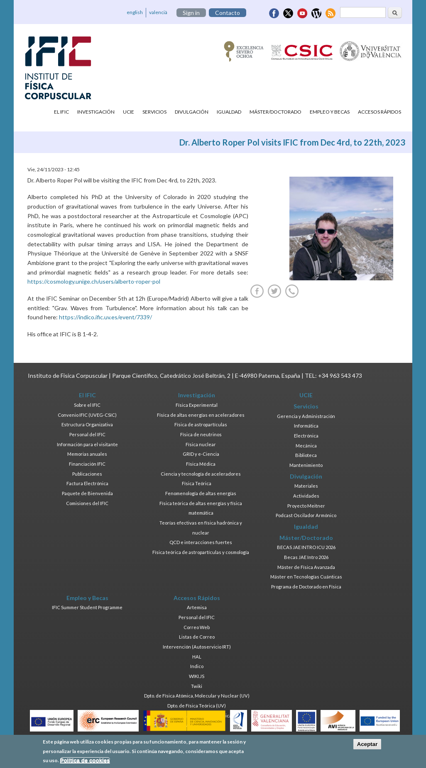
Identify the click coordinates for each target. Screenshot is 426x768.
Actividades (306, 495)
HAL (196, 656)
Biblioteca (306, 455)
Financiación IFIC (87, 464)
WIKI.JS (196, 676)
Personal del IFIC (87, 434)
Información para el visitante (87, 444)
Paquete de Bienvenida (87, 493)
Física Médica (200, 464)
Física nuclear (201, 444)
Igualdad (229, 112)
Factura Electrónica (87, 483)
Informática (306, 425)
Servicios (154, 112)
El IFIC (61, 112)
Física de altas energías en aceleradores (201, 415)
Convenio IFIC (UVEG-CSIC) (87, 415)
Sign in (191, 12)
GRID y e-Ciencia (201, 454)
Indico (196, 666)
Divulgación (191, 112)
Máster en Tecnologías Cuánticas (306, 576)
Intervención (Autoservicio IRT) (197, 646)
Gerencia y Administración (306, 416)
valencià (158, 12)
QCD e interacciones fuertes (200, 542)
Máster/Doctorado (275, 112)
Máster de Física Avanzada (306, 567)
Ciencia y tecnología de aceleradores (201, 473)
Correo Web (197, 627)
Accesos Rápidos (379, 112)
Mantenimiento (306, 465)
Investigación (96, 112)
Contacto (227, 12)
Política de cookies (85, 763)
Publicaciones (87, 473)
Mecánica (306, 445)
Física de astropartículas (200, 424)
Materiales (306, 486)
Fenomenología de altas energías (200, 493)
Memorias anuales (87, 454)
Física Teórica (196, 483)
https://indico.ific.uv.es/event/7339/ (105, 317)
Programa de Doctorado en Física (306, 586)
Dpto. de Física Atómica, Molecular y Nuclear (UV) (197, 695)
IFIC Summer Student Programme (87, 607)
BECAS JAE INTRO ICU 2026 (306, 547)
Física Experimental (197, 405)
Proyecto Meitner (306, 505)
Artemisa (197, 607)
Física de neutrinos (201, 434)
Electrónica (306, 435)
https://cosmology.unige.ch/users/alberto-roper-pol (93, 281)
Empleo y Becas (330, 112)
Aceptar (367, 747)
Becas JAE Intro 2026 (306, 557)
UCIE (128, 112)
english (135, 12)
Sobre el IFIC (87, 405)
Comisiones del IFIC (87, 503)
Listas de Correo (197, 636)
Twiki (196, 686)
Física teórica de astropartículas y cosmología (200, 552)
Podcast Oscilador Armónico (306, 515)
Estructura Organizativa (87, 424)
